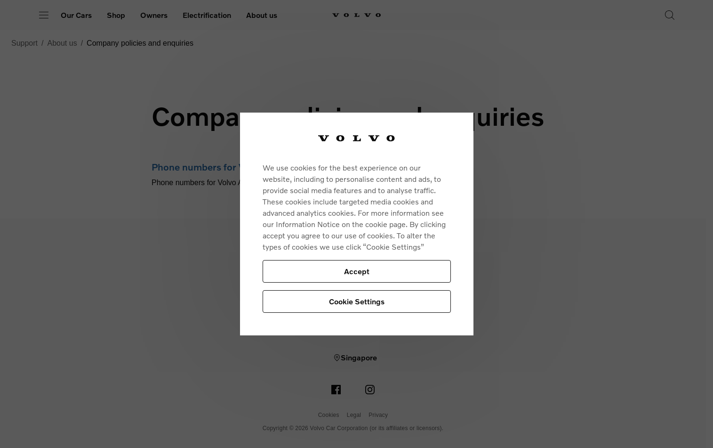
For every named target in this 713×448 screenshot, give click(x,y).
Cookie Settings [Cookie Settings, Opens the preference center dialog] (357, 301)
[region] (356, 224)
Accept (356, 271)
